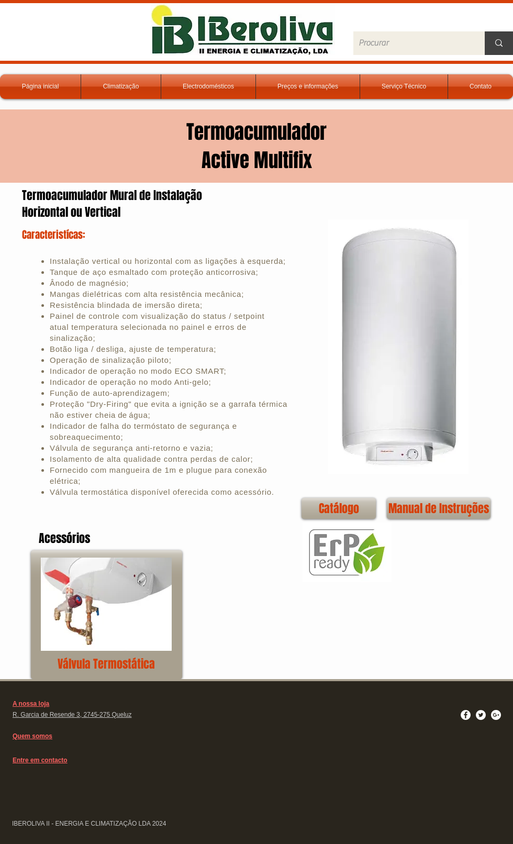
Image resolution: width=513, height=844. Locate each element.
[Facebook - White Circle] (466, 715)
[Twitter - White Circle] (481, 715)
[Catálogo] (339, 508)
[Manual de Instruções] (438, 508)
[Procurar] (411, 43)
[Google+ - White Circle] (496, 715)
